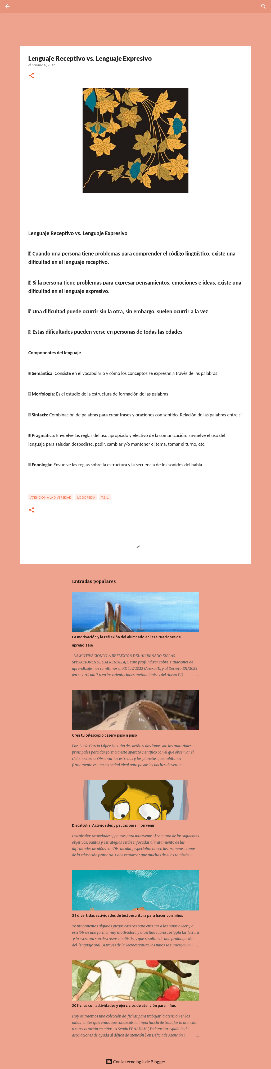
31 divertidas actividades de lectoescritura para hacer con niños (127, 915)
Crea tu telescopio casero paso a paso (104, 735)
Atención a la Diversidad (50, 497)
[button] (31, 76)
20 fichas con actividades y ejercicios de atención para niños (124, 1005)
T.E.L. (105, 497)
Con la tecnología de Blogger (135, 1061)
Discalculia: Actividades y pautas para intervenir (113, 825)
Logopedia (86, 497)
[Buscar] (22, 6)
